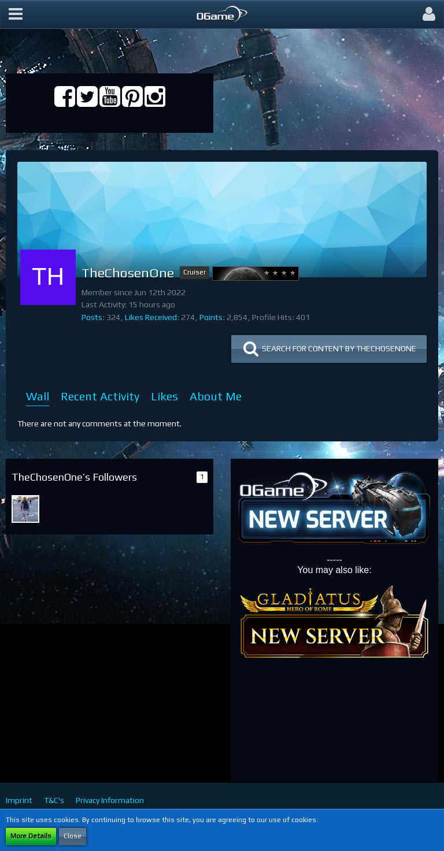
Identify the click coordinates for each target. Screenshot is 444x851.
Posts (92, 317)
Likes (164, 396)
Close (73, 836)
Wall (37, 396)
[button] (15, 14)
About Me (216, 396)
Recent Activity (100, 396)
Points (211, 317)
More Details (30, 836)
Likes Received (151, 317)
